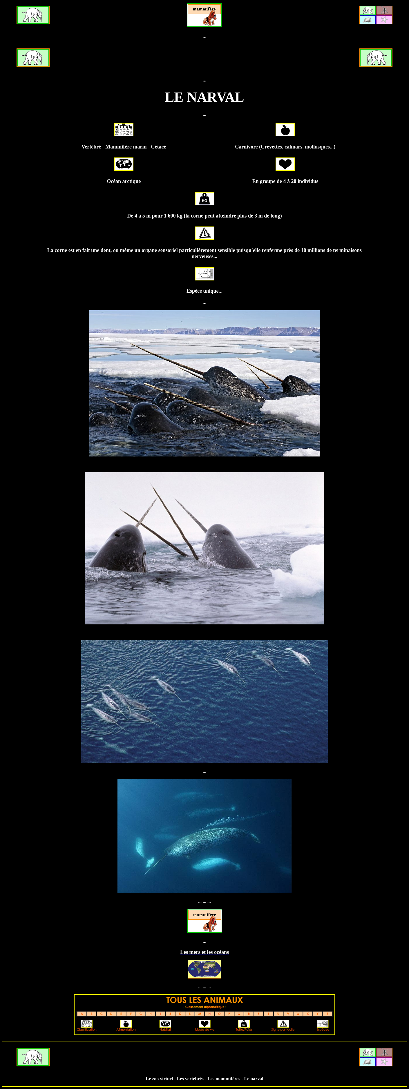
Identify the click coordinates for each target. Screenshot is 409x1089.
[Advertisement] (204, 58)
